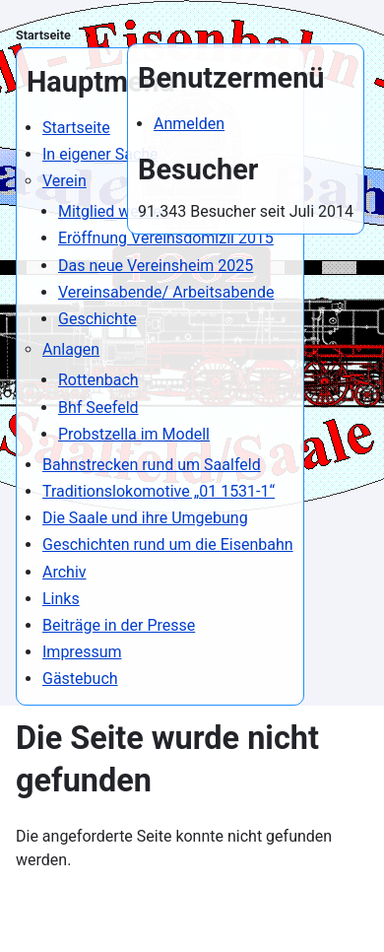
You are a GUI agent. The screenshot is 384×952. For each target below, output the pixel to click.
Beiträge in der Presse (118, 625)
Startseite (43, 35)
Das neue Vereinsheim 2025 (155, 265)
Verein (64, 180)
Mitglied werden (113, 211)
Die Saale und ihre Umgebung (145, 518)
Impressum (82, 652)
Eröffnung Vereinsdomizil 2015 (166, 238)
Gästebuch (80, 678)
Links (61, 598)
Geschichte (97, 318)
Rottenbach (98, 380)
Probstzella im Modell (134, 434)
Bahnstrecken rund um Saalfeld (151, 464)
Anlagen (70, 349)
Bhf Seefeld (98, 407)
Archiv (64, 572)
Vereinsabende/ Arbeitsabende (166, 292)
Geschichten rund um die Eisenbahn (167, 544)
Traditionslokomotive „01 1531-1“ (158, 491)
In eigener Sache (100, 154)
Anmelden (189, 123)
